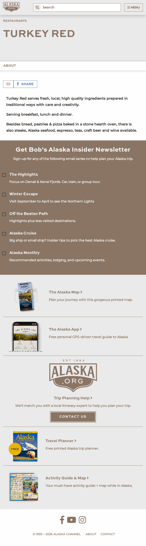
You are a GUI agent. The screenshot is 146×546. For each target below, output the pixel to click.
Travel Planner (60, 441)
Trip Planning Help (73, 398)
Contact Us (73, 416)
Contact (108, 534)
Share (25, 84)
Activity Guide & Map (67, 478)
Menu (133, 7)
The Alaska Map (65, 292)
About (9, 65)
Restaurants (15, 21)
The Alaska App (65, 329)
